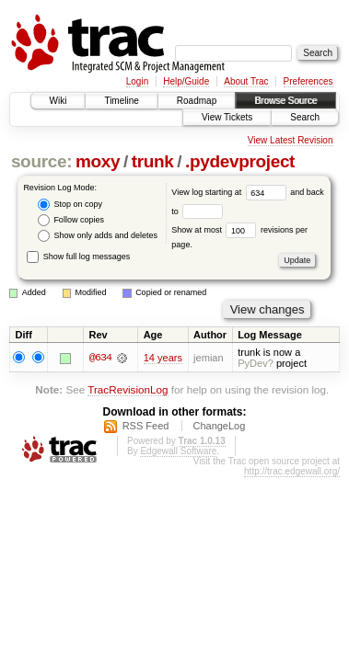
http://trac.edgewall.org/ (292, 471)
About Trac (246, 81)
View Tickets (227, 117)
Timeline (121, 101)
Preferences (308, 81)
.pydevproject (240, 161)
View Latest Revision (290, 140)
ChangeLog (218, 425)
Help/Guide (186, 81)
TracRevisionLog (127, 389)
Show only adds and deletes (97, 236)
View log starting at (230, 192)
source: (41, 161)
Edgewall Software (178, 451)
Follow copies (71, 220)
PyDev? (255, 363)
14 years (163, 357)
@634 (100, 357)
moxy (98, 161)
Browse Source (285, 101)
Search (305, 117)
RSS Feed (145, 425)
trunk (153, 161)
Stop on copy (70, 205)
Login (137, 81)
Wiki (58, 101)
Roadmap (196, 101)
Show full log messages (78, 256)
